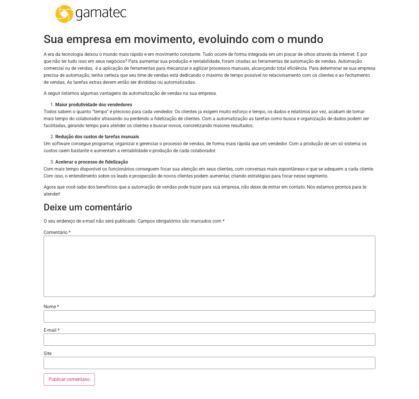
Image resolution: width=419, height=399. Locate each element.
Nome (51, 306)
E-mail (52, 330)
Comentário (57, 232)
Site (48, 353)
